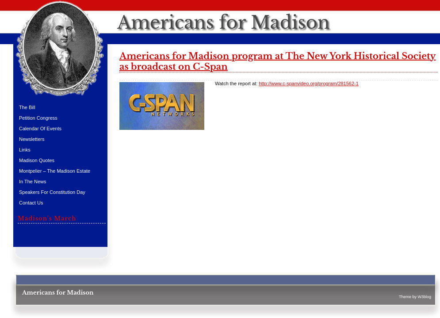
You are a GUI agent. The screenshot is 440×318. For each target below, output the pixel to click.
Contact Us (31, 202)
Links (25, 149)
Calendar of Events (40, 128)
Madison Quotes (36, 160)
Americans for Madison (223, 22)
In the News (32, 181)
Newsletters (31, 139)
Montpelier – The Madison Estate (54, 171)
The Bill (27, 107)
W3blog (424, 297)
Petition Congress (38, 118)
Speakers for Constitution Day (52, 192)
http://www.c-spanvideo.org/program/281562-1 (309, 83)
